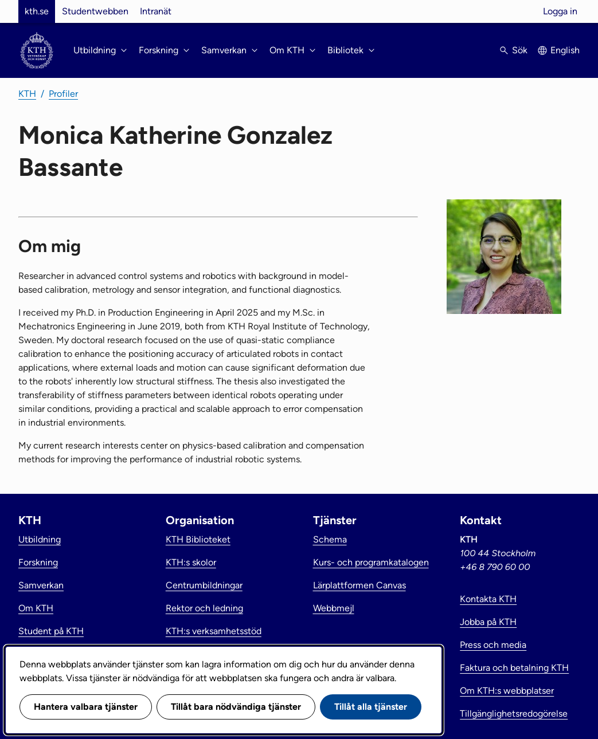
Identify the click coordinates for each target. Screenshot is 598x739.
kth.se (37, 11)
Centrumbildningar (204, 585)
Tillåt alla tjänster (370, 706)
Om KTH (35, 608)
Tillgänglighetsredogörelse (514, 713)
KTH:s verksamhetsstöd (213, 631)
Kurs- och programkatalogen (371, 562)
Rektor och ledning (204, 608)
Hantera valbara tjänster (86, 706)
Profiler (63, 93)
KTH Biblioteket (198, 539)
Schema (330, 539)
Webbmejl (333, 608)
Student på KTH (51, 631)
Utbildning (39, 539)
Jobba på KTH (488, 621)
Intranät (155, 11)
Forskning (38, 562)
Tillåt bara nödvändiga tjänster (236, 706)
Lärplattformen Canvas (359, 585)
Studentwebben (95, 11)
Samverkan (41, 585)
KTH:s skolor (191, 562)
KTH (27, 93)
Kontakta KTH (488, 598)
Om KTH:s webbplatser (507, 690)
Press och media (493, 644)
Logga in (560, 11)
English (565, 50)
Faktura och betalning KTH (514, 667)
